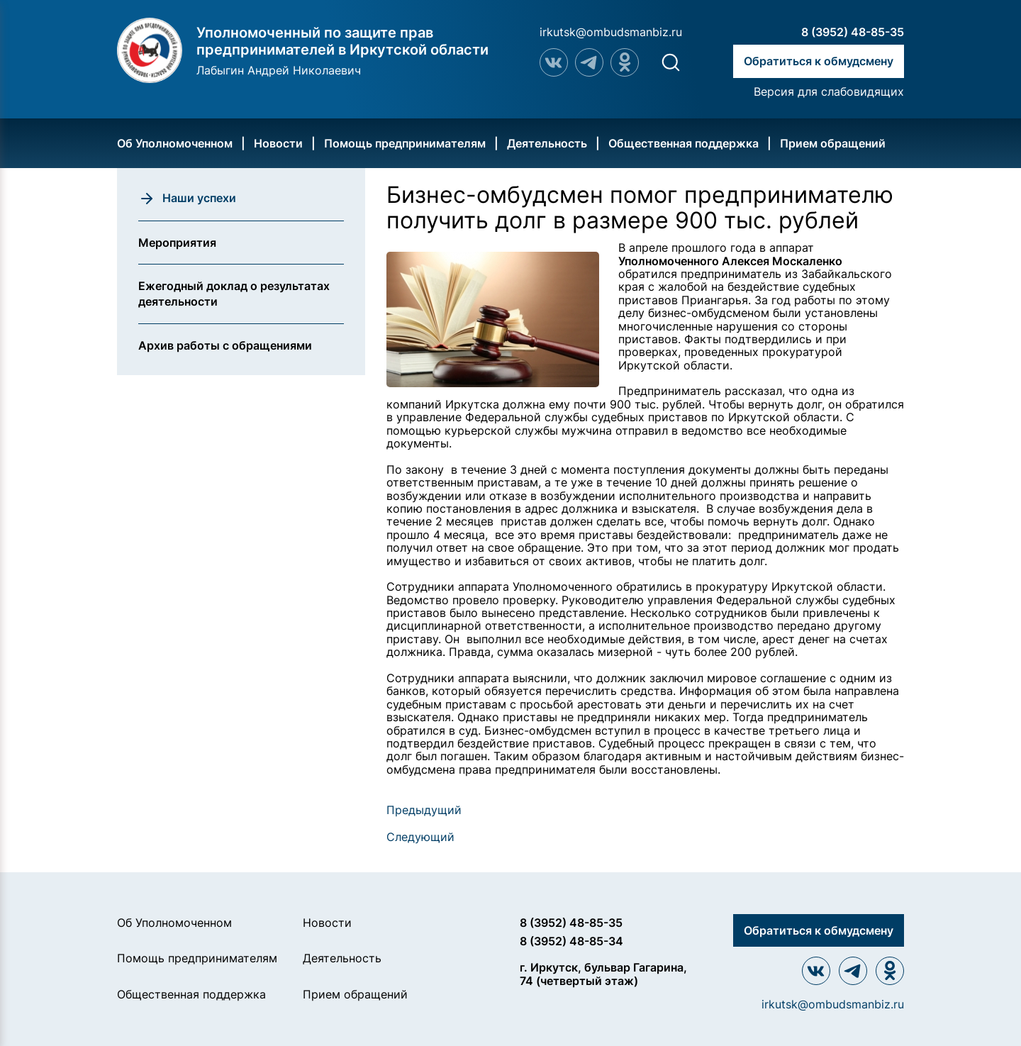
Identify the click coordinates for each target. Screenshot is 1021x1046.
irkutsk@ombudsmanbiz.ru (611, 32)
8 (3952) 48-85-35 (852, 32)
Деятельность (547, 143)
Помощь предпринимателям (405, 143)
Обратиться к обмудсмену (818, 61)
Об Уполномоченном (175, 143)
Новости (278, 143)
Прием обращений (833, 143)
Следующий (420, 837)
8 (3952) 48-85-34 (571, 941)
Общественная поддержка (683, 143)
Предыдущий (424, 810)
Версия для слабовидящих (829, 91)
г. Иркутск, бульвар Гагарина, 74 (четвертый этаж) (603, 974)
